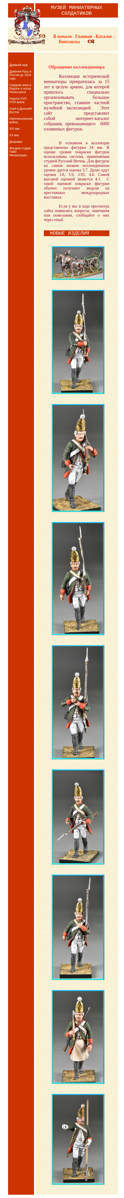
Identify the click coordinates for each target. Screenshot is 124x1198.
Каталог (104, 36)
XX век (14, 135)
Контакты (73, 41)
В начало (58, 36)
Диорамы (15, 142)
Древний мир (18, 65)
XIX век (14, 128)
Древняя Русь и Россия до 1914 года (20, 75)
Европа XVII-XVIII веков (18, 100)
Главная (83, 36)
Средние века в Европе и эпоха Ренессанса (20, 88)
